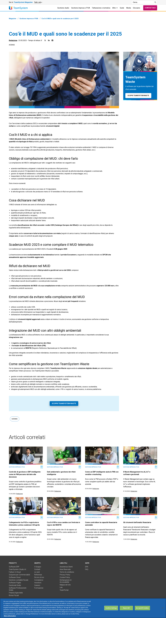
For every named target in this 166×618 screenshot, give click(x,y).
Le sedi (37, 572)
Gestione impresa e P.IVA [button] (80, 8)
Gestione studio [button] (63, 8)
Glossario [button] (136, 8)
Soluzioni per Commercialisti (19, 575)
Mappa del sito (65, 585)
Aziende (12, 45)
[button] (38, 2)
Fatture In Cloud (15, 572)
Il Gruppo (37, 567)
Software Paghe (15, 583)
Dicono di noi (39, 577)
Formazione (38, 588)
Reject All (126, 608)
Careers (37, 585)
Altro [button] (115, 8)
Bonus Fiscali (14, 595)
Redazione (13, 40)
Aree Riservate (65, 569)
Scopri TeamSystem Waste (64, 403)
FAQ (86, 569)
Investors (37, 583)
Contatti (37, 569)
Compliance (38, 580)
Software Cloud (14, 577)
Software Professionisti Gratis (17, 589)
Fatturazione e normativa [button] (101, 8)
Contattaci (150, 8)
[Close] (162, 608)
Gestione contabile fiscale (18, 580)
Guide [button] (122, 8)
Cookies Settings (111, 608)
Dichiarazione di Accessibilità (65, 581)
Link (61, 587)
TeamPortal (64, 590)
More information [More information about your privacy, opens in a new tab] (10, 616)
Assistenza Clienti (66, 567)
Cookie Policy (65, 577)
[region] (83, 608)
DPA (86, 567)
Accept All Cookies (142, 608)
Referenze (38, 575)
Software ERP (14, 567)
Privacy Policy (65, 575)
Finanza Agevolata (16, 593)
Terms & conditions (67, 572)
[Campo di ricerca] (142, 2)
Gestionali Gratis (15, 585)
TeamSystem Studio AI (17, 569)
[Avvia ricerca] (155, 2)
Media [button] (128, 8)
